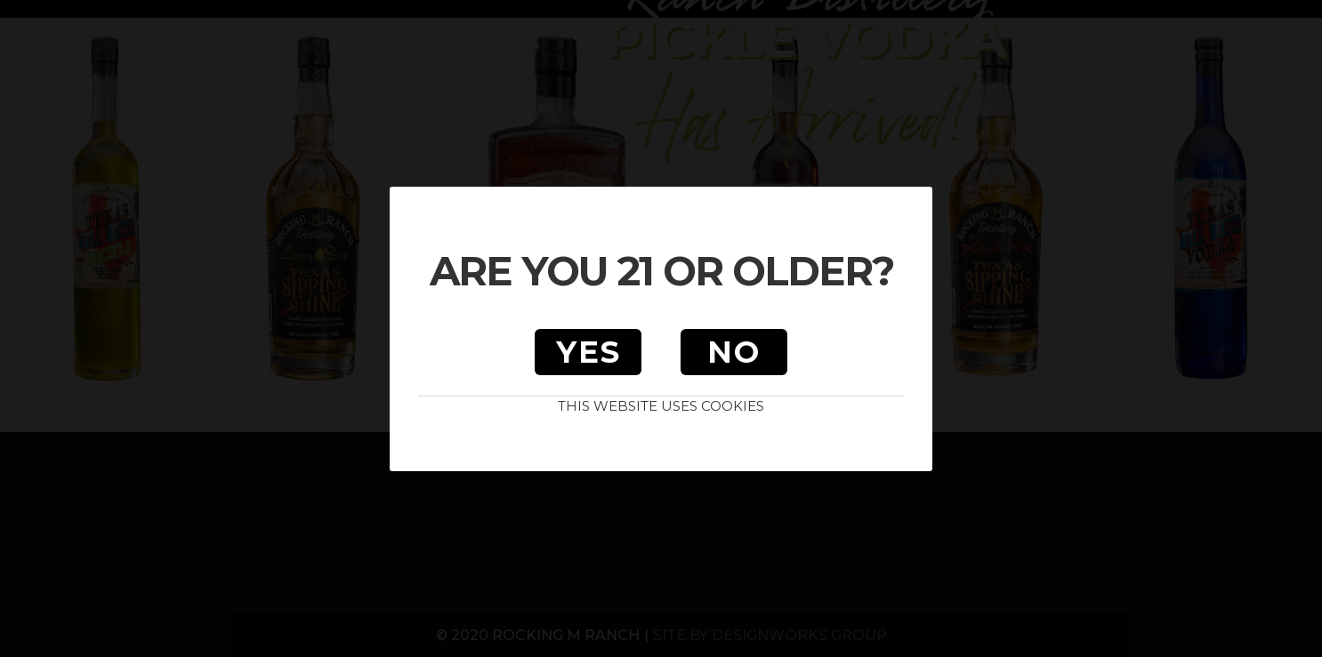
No (734, 352)
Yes (588, 352)
